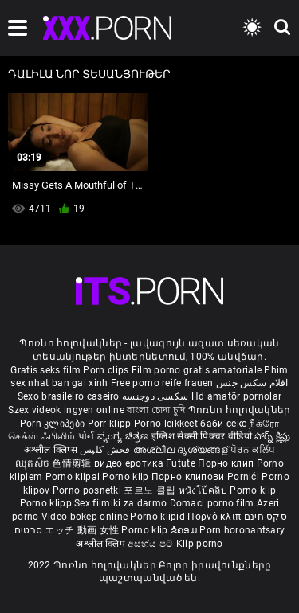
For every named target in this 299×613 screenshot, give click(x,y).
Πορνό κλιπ (215, 516)
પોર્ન (86, 436)
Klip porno (199, 543)
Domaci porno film (212, 503)
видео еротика (128, 463)
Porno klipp (47, 503)
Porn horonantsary (242, 530)
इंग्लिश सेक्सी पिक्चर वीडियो (201, 436)
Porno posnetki (88, 490)
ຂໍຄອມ (185, 530)
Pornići (244, 476)
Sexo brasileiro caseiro (69, 396)
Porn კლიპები (54, 423)
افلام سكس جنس (252, 382)
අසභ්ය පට (151, 543)
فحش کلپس (106, 449)
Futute (180, 463)
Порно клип (227, 463)
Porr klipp (111, 423)
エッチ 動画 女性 (82, 530)
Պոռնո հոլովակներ (239, 410)
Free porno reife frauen (162, 382)
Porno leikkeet (167, 423)
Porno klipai (74, 476)
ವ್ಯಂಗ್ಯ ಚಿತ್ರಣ (124, 436)
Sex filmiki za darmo (120, 503)
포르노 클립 (151, 490)
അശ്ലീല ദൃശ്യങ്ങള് (181, 449)
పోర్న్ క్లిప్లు (272, 436)
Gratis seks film (45, 370)
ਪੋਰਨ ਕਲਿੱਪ (252, 449)
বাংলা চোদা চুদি (156, 410)
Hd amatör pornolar (236, 396)
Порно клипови (189, 476)
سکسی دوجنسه (155, 396)
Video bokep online (84, 516)
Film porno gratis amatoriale (197, 370)
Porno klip (126, 476)
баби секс (223, 423)
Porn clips (107, 370)
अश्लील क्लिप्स (52, 449)
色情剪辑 (73, 463)
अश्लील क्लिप (102, 543)
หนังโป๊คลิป (204, 490)
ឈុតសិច (34, 463)
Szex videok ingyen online (66, 410)
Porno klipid (158, 516)
